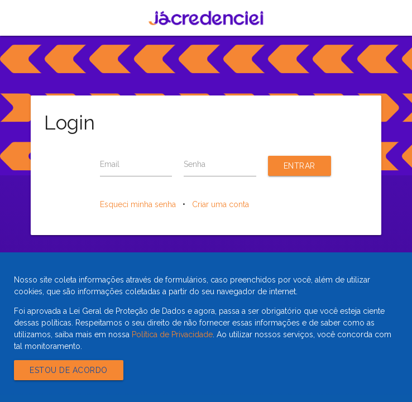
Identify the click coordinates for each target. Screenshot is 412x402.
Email (109, 164)
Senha (194, 164)
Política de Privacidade (172, 334)
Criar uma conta (220, 204)
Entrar (299, 165)
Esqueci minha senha (138, 204)
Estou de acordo (69, 370)
